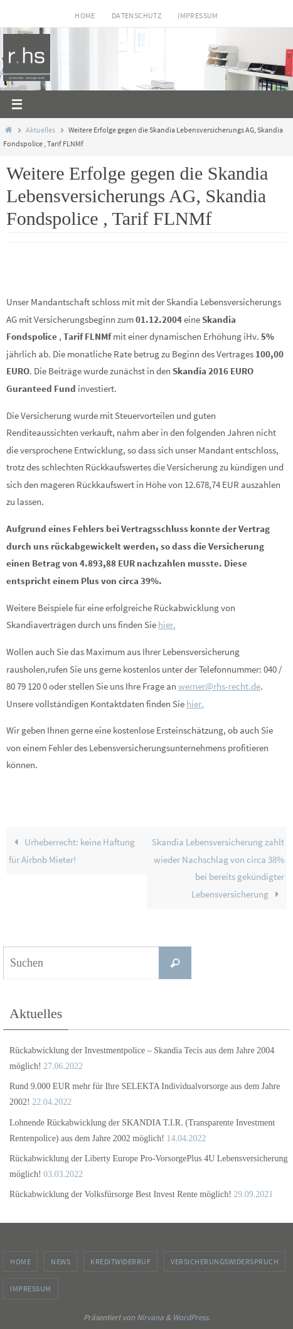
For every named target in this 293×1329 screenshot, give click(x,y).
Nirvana (150, 1317)
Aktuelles (40, 129)
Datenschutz (136, 15)
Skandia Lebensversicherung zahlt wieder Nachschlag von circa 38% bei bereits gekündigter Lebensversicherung (218, 868)
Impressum (198, 15)
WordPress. (191, 1317)
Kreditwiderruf (120, 1261)
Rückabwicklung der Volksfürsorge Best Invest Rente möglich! (120, 1194)
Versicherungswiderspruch (225, 1261)
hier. (167, 625)
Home (85, 15)
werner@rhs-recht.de (219, 686)
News (60, 1261)
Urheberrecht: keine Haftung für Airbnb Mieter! (71, 850)
